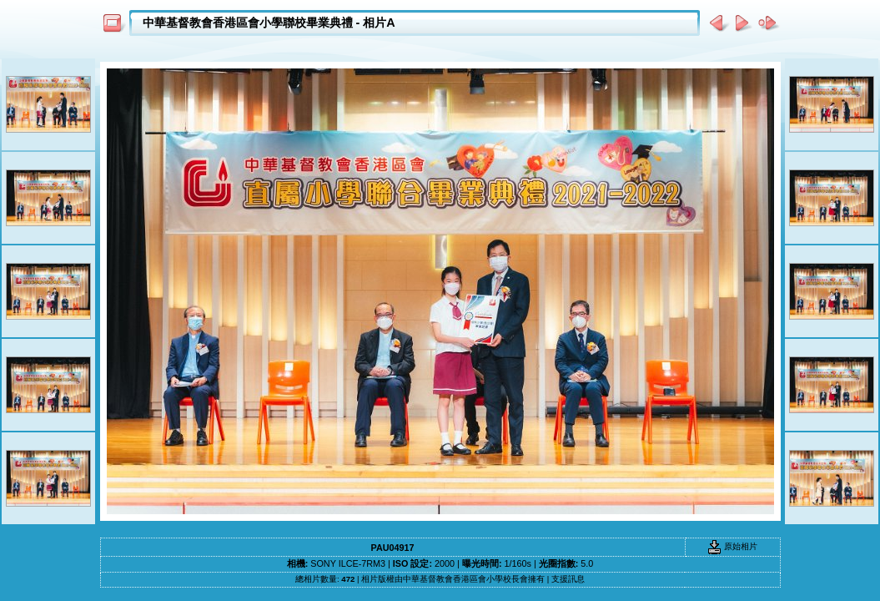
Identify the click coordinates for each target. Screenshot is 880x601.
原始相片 (732, 546)
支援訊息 (568, 578)
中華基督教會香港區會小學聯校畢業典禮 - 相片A (269, 22)
